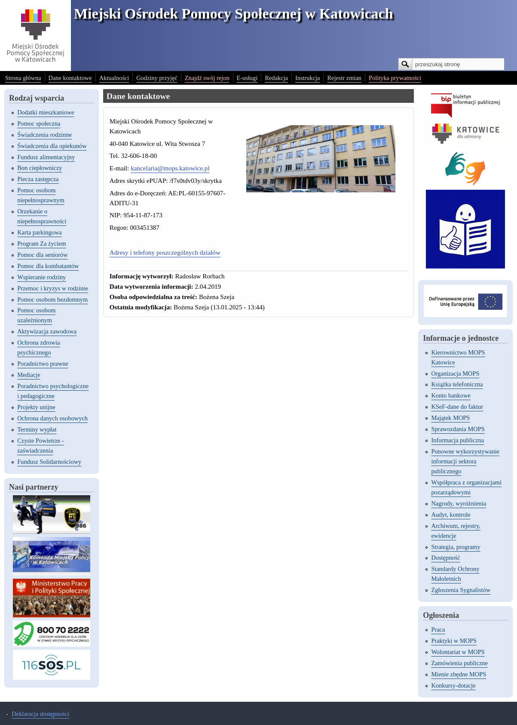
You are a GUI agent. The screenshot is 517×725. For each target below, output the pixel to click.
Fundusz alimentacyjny (46, 157)
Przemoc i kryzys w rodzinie (52, 288)
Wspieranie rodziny (41, 277)
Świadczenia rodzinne (44, 134)
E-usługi (247, 77)
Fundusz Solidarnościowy (49, 461)
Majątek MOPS (450, 417)
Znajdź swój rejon (207, 77)
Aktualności (114, 77)
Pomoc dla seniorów (42, 254)
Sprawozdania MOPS (457, 429)
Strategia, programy (455, 546)
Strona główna (23, 77)
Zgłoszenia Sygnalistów (460, 589)
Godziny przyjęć (156, 77)
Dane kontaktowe (70, 77)
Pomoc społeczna (38, 123)
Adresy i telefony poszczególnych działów (165, 252)
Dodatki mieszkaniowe (45, 112)
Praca (438, 629)
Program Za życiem (41, 243)
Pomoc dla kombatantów (48, 265)
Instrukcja (307, 77)
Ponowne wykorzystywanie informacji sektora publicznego (465, 461)
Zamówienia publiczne (459, 663)
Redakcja (276, 77)
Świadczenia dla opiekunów (51, 145)
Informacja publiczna (457, 440)
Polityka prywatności (395, 77)
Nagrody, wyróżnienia (458, 503)
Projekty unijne (36, 407)
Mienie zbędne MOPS (458, 674)
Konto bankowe (451, 395)
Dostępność (445, 557)
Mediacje (28, 374)
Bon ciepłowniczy (39, 167)
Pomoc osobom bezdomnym (52, 299)
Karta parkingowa (39, 232)
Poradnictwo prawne (42, 363)
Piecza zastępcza (37, 179)
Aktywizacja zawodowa (46, 331)
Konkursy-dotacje (453, 685)
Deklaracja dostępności (40, 713)
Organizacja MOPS (455, 373)
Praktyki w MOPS (454, 640)
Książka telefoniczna (457, 384)
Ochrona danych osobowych (52, 418)
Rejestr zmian (344, 77)
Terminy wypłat (36, 429)
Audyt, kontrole (450, 514)
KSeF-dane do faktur (457, 406)
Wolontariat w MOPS (457, 651)
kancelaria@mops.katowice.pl (170, 168)
